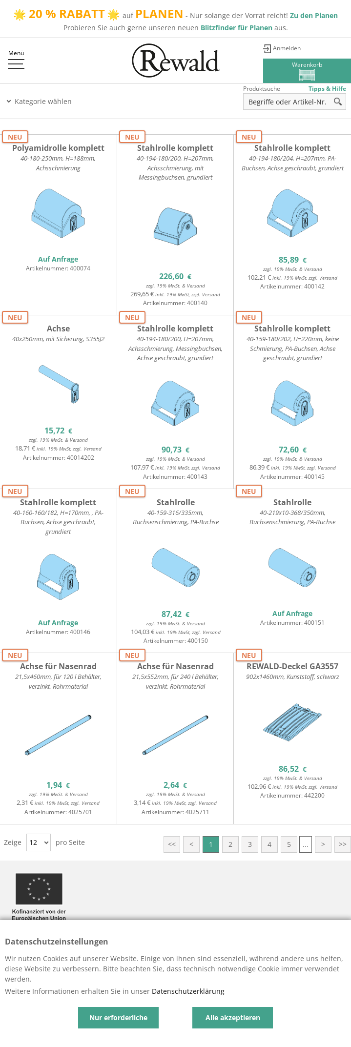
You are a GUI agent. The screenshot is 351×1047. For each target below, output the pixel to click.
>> (343, 844)
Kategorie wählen (43, 101)
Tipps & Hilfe (327, 88)
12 (33, 842)
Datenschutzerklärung (188, 991)
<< (172, 844)
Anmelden (287, 48)
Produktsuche (261, 88)
